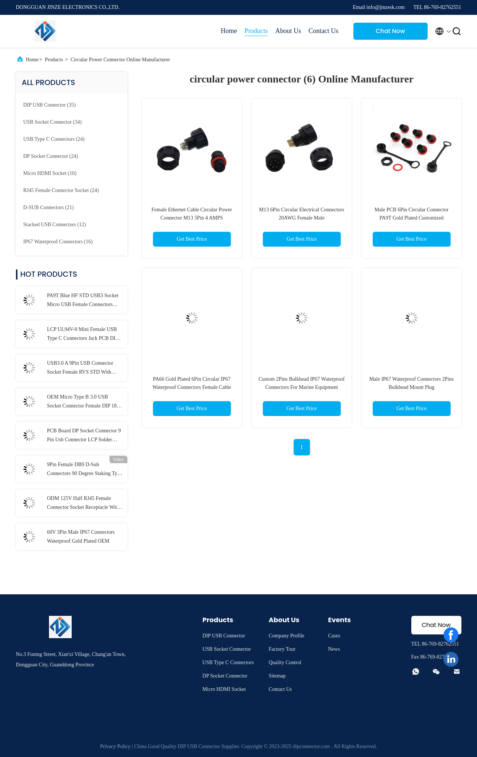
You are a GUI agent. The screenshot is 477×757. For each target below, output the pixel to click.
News (334, 649)
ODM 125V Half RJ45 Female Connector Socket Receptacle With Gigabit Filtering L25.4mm (83, 504)
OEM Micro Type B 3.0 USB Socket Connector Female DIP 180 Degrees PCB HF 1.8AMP (83, 402)
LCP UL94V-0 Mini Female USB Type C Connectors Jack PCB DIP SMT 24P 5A (82, 334)
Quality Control (285, 662)
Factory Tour (282, 649)
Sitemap (277, 676)
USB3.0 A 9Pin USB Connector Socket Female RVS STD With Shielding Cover (80, 368)
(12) (54, 224)
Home (228, 31)
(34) (52, 122)
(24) (54, 139)
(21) (48, 207)
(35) (49, 105)
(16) (58, 241)
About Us (288, 31)
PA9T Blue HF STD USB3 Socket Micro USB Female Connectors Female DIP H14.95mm (83, 301)
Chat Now (390, 31)
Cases (334, 636)
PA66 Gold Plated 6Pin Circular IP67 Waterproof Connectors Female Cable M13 (192, 387)
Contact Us (323, 31)
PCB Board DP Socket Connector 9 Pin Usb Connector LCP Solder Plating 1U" (84, 436)
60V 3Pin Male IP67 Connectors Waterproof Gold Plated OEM (81, 536)
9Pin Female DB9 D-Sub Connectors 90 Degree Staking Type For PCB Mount (84, 470)
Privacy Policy (115, 746)
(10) (49, 173)
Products (256, 31)
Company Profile (286, 636)
